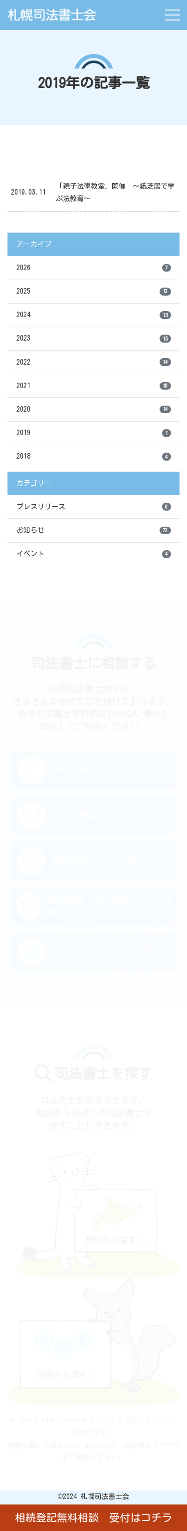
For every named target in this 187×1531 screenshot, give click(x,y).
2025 (93, 292)
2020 (93, 410)
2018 (93, 457)
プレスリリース (93, 507)
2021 (93, 386)
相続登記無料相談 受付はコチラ (93, 1517)
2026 (93, 268)
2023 (93, 339)
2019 (93, 433)
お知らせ (93, 531)
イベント (93, 554)
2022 (93, 362)
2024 (93, 315)
